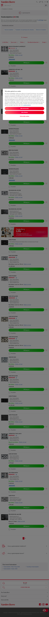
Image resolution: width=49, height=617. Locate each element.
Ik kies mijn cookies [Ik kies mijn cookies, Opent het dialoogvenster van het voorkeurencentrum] (24, 116)
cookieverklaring (27, 105)
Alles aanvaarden (24, 108)
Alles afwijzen (24, 112)
